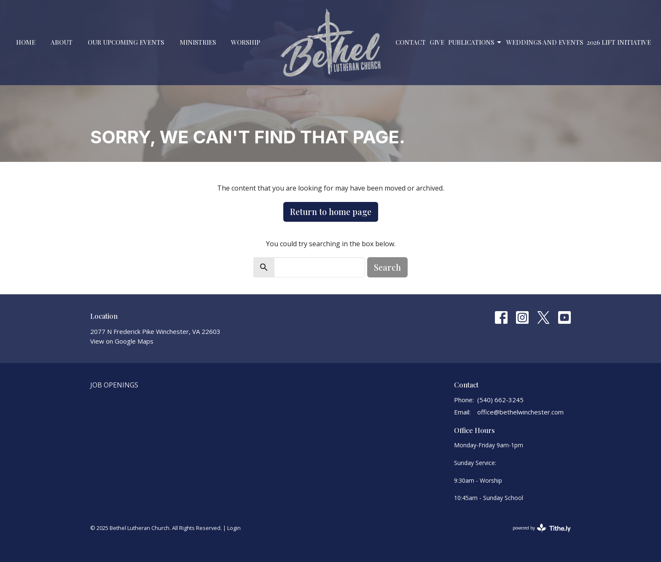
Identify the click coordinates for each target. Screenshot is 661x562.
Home (25, 42)
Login (234, 528)
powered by (542, 528)
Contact (410, 42)
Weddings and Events (544, 42)
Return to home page (330, 211)
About (62, 42)
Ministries (198, 42)
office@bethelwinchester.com (520, 412)
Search (387, 267)
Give (437, 42)
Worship (245, 42)
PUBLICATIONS (475, 42)
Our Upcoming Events (126, 42)
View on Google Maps (121, 341)
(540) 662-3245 (500, 399)
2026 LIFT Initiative (619, 42)
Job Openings (114, 385)
